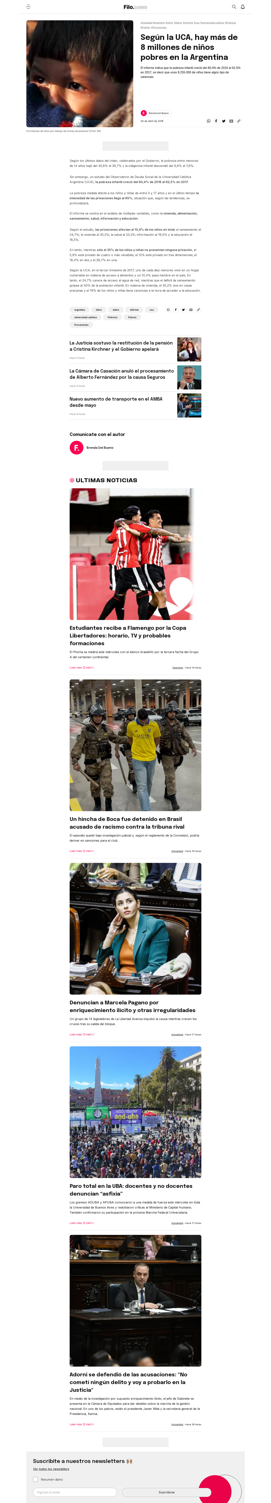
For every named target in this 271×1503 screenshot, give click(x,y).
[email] (231, 121)
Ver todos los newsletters (51, 1469)
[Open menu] (28, 7)
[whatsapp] (209, 121)
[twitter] (224, 121)
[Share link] (239, 121)
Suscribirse (167, 1492)
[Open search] (234, 7)
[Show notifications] (243, 7)
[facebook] (216, 121)
